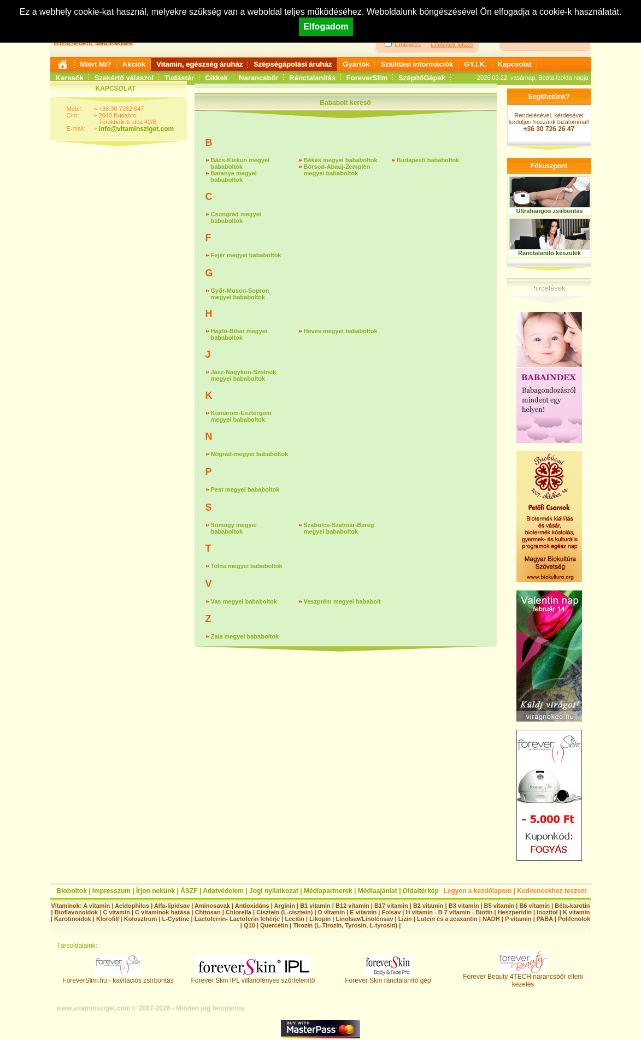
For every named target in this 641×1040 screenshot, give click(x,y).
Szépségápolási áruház (293, 64)
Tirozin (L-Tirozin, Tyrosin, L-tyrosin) (345, 925)
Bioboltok (72, 891)
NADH (491, 918)
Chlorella (238, 912)
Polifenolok (574, 918)
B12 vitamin (352, 905)
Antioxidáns (252, 905)
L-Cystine (175, 918)
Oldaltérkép (421, 891)
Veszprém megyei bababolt (342, 601)
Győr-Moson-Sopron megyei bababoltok (240, 293)
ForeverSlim (366, 78)
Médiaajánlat (377, 891)
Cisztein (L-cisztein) (284, 912)
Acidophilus (132, 905)
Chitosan (208, 912)
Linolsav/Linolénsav (364, 918)
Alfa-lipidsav (172, 905)
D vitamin (331, 912)
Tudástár (179, 78)
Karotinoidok (72, 918)
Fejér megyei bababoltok (246, 255)
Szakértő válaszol (124, 78)
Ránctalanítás (312, 78)
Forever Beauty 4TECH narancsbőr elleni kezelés (523, 977)
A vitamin (96, 905)
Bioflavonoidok (76, 912)
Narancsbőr (258, 78)
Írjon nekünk (155, 891)
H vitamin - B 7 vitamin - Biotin (449, 912)
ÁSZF (188, 891)
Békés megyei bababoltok (341, 160)
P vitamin (519, 918)
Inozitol (547, 912)
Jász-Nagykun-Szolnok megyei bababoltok (244, 375)
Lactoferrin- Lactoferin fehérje (237, 918)
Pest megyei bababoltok (245, 489)
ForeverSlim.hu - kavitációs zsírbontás (117, 977)
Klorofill (107, 918)
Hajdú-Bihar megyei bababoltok (239, 334)
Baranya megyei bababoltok (234, 176)
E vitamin (363, 912)
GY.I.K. (475, 64)
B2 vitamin (428, 905)
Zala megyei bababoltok (245, 636)
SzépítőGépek (421, 78)
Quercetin (274, 925)
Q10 (249, 925)
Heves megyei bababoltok (341, 331)
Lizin (405, 918)
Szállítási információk (416, 64)
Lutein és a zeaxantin (447, 918)
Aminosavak (212, 905)
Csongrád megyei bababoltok (236, 217)
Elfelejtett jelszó (452, 45)
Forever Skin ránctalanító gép (388, 977)
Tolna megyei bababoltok (247, 566)
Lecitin (294, 918)
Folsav (391, 912)
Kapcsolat (515, 64)
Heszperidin (515, 912)
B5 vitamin (499, 905)
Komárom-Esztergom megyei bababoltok (241, 416)
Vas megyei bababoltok (244, 601)
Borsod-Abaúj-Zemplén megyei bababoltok (337, 169)
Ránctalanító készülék (549, 253)
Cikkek (216, 78)
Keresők (70, 78)
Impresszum (111, 891)
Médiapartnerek (328, 891)
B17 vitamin (391, 905)
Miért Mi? (95, 64)
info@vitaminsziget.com (136, 129)
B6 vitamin (534, 905)
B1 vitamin (315, 905)
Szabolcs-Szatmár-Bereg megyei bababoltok (339, 528)
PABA (546, 918)
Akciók (134, 64)
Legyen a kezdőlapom (478, 891)
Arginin (284, 905)
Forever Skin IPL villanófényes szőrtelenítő (253, 977)
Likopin (320, 918)
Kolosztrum (140, 918)
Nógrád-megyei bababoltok (250, 454)
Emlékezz (408, 45)
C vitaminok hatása (162, 912)
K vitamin (576, 912)
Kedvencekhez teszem (551, 891)
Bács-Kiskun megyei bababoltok (240, 163)
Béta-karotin (572, 905)
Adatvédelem (223, 891)
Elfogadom (326, 26)
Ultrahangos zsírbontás (549, 211)
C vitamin (116, 912)
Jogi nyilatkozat (273, 891)
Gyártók (356, 64)
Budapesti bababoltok (428, 160)
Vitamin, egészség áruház (199, 64)
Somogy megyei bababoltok (234, 528)
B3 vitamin (464, 905)
